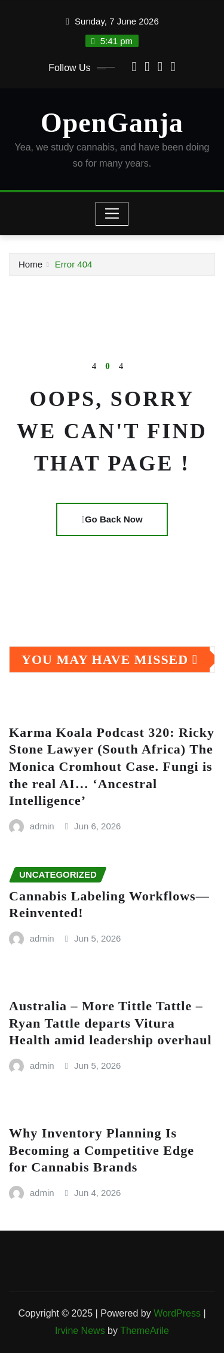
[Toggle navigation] (112, 214)
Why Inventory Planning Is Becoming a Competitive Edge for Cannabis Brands (101, 1150)
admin (42, 826)
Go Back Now (111, 519)
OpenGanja (112, 122)
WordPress (177, 1313)
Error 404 (74, 264)
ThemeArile (144, 1331)
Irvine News (80, 1331)
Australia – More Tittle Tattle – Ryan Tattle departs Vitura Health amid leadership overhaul (110, 1022)
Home (30, 264)
